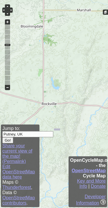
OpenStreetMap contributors (18, 200)
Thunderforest (16, 187)
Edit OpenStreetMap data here (18, 171)
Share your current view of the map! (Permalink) (17, 153)
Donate (98, 186)
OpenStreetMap (89, 170)
